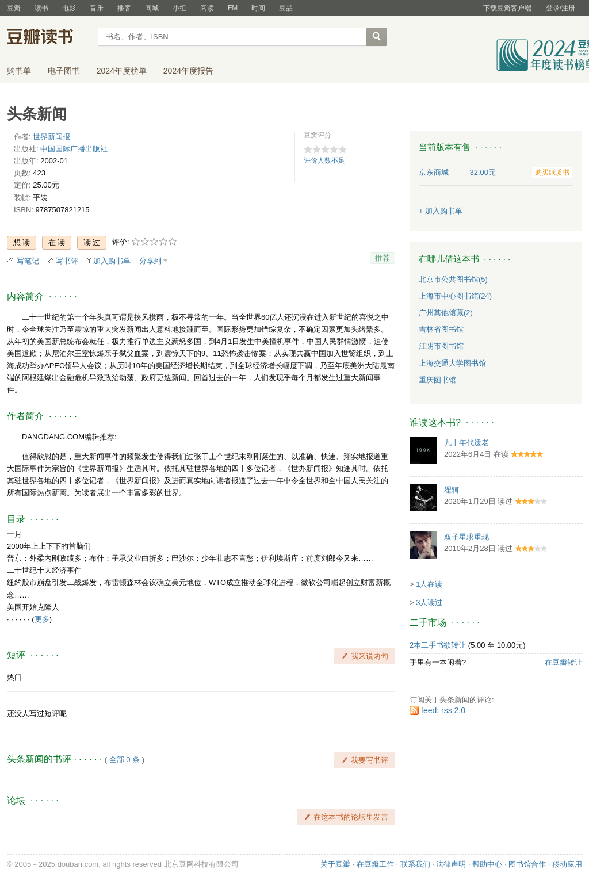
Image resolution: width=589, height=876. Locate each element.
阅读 (207, 8)
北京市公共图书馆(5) (453, 279)
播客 (124, 8)
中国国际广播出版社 (74, 148)
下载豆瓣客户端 (507, 8)
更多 (42, 619)
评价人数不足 (324, 160)
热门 (14, 677)
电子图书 (64, 70)
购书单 (19, 70)
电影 (69, 8)
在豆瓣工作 (375, 864)
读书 (41, 8)
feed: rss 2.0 (443, 710)
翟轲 (451, 489)
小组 (179, 8)
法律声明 (451, 864)
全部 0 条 (124, 759)
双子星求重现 (466, 537)
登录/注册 (560, 8)
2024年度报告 (188, 70)
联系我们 (415, 864)
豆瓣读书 (48, 38)
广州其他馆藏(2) (446, 312)
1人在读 (429, 584)
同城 (152, 8)
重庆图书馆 (437, 380)
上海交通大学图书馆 (452, 363)
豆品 (286, 8)
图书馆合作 (527, 864)
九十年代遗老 (466, 442)
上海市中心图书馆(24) (455, 296)
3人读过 (429, 602)
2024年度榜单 (122, 70)
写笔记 (28, 261)
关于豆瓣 (335, 864)
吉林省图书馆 (441, 329)
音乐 (97, 8)
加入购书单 (112, 261)
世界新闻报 (51, 136)
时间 (258, 8)
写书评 (67, 261)
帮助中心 (487, 864)
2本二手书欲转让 (438, 645)
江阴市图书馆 (441, 346)
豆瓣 (14, 8)
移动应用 (567, 864)
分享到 (150, 261)
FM (233, 8)
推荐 (382, 258)
